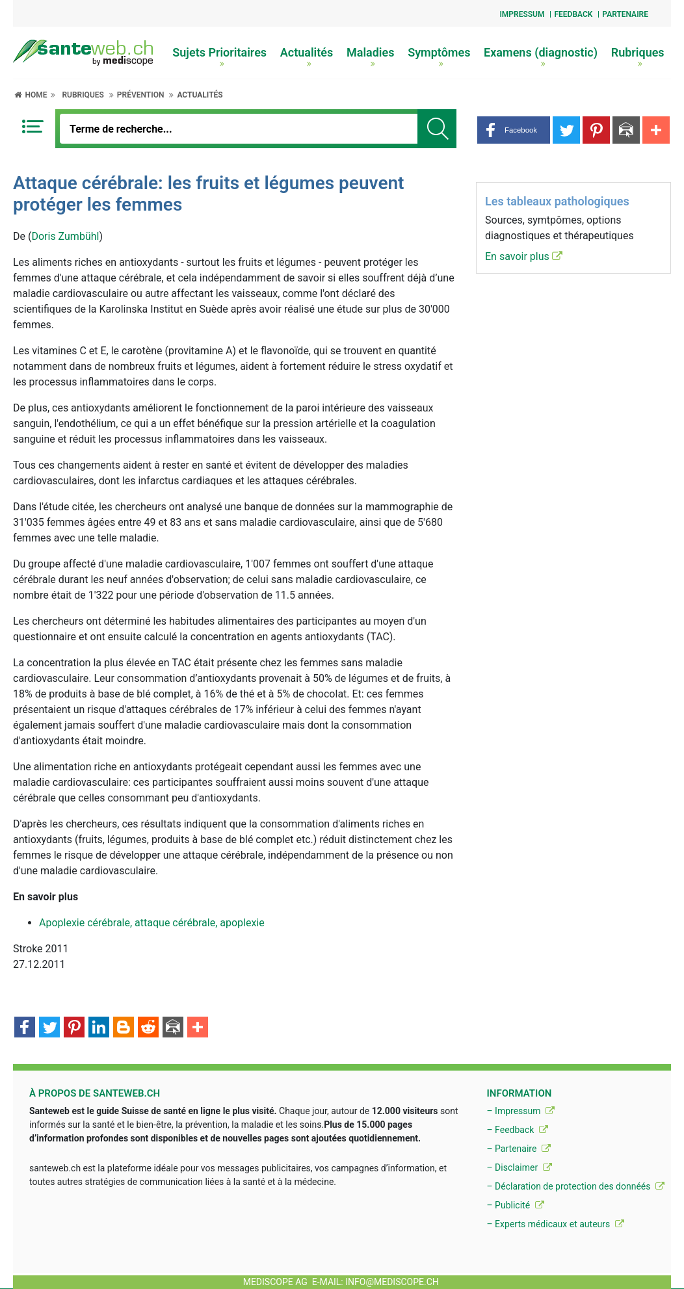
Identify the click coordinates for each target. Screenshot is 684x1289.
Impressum (521, 14)
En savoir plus (523, 256)
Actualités (307, 57)
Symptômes (439, 57)
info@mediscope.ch (392, 1282)
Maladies (371, 57)
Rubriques (637, 57)
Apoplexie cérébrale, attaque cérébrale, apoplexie (152, 923)
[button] (513, 130)
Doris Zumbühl (65, 236)
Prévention (140, 94)
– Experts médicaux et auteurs (555, 1224)
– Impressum (520, 1111)
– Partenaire (518, 1148)
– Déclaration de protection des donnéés (575, 1186)
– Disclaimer (518, 1167)
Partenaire (625, 14)
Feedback (573, 14)
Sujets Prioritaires (219, 57)
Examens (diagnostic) (541, 57)
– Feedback (516, 1130)
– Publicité (515, 1205)
